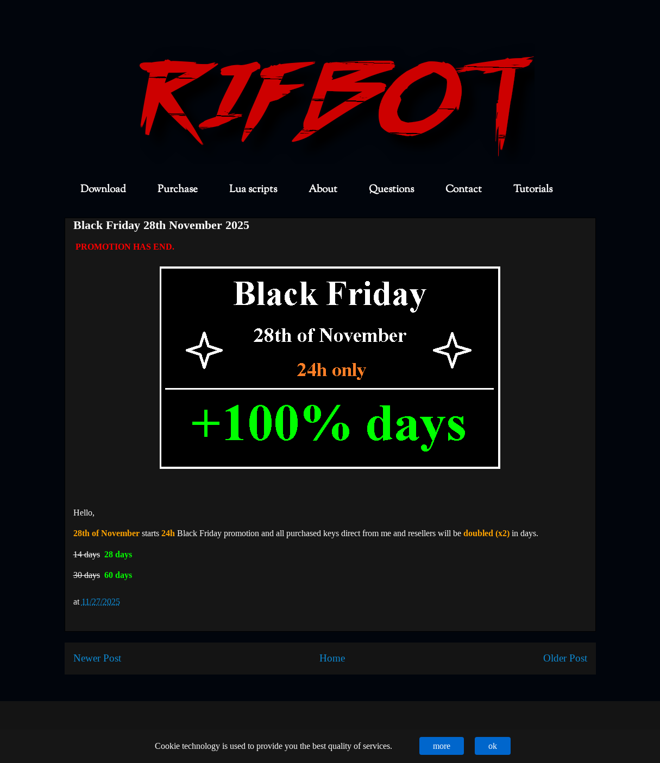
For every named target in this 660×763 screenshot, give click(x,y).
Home (332, 658)
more (441, 746)
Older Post (565, 658)
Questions (391, 189)
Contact (463, 189)
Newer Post (97, 658)
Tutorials (532, 189)
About (323, 189)
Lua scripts (253, 189)
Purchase (178, 189)
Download (103, 189)
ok (492, 746)
